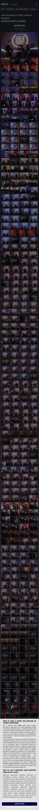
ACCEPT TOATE (19, 804)
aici (32, 755)
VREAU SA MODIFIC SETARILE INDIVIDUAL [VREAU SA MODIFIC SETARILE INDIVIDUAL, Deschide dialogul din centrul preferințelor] (19, 807)
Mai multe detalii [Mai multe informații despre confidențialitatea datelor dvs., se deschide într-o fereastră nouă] (17, 738)
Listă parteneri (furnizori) (10, 799)
